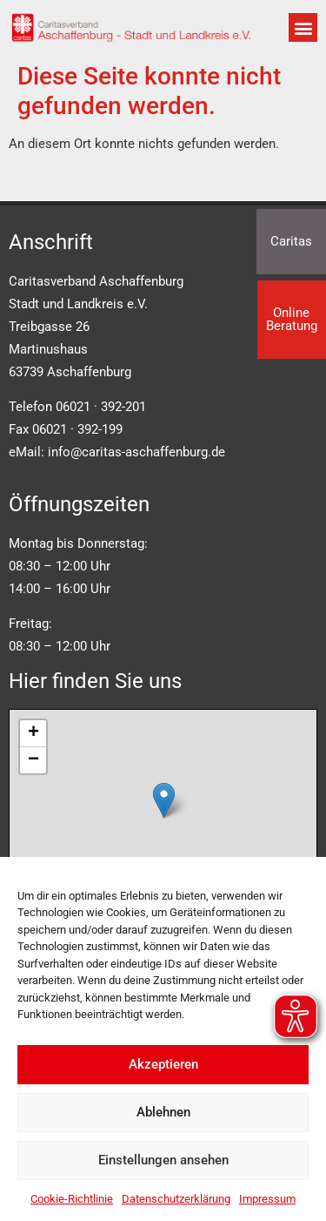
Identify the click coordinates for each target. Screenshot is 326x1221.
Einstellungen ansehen (163, 1160)
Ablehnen (163, 1112)
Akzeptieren (163, 1064)
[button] (303, 27)
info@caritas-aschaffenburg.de (136, 452)
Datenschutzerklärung (176, 1198)
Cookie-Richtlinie (71, 1198)
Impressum (267, 1198)
